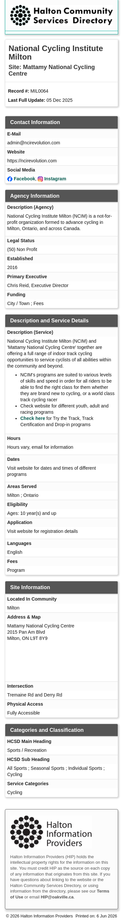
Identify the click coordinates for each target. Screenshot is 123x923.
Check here (32, 418)
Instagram (55, 178)
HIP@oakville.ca (57, 897)
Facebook (24, 178)
